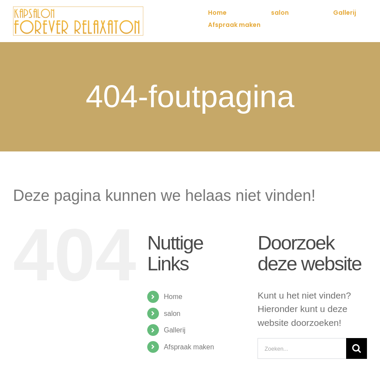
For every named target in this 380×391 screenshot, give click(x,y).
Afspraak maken (189, 347)
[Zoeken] (356, 348)
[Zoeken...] (302, 348)
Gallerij (174, 330)
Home (173, 296)
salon (172, 313)
